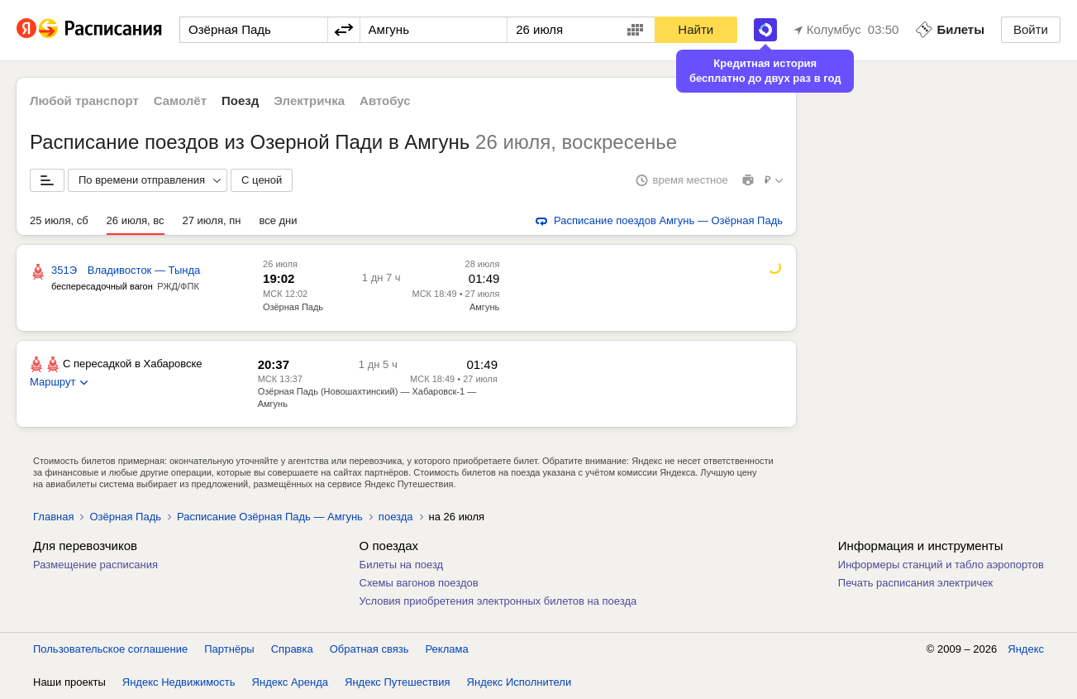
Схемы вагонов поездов (419, 583)
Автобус (385, 100)
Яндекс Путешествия (397, 682)
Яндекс (1026, 649)
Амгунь (484, 307)
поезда (396, 516)
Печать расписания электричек (915, 583)
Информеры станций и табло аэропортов (941, 564)
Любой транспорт (84, 100)
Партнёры (229, 649)
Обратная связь (369, 649)
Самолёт (180, 100)
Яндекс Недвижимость (179, 682)
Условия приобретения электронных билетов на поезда (498, 601)
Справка (292, 649)
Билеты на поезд (402, 564)
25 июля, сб (59, 220)
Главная (53, 516)
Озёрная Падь (293, 307)
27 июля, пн (212, 220)
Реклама (447, 649)
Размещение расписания (95, 564)
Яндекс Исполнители (519, 682)
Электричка (309, 100)
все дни (278, 220)
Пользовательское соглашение (110, 649)
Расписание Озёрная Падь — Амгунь (270, 516)
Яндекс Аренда (290, 682)
